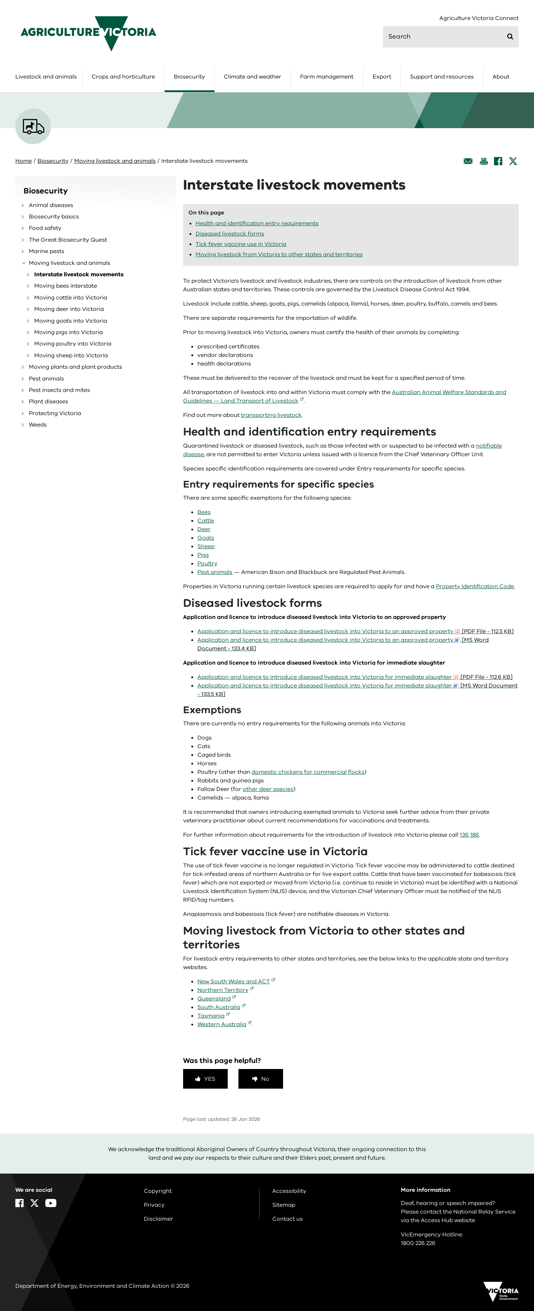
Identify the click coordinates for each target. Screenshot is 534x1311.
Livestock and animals (46, 77)
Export (382, 77)
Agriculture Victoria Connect (479, 18)
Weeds (38, 425)
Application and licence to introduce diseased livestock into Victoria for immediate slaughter (355, 677)
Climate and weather (252, 77)
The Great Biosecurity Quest (68, 240)
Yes (209, 1079)
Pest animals (46, 379)
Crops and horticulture (123, 77)
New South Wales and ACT (233, 981)
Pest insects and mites (59, 390)
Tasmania (211, 1016)
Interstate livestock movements (79, 274)
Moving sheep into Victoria (71, 355)
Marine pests (46, 251)
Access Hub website (448, 1220)
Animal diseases (51, 205)
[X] (513, 161)
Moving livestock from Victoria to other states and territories (279, 254)
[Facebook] (498, 161)
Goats (205, 538)
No (265, 1079)
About (501, 77)
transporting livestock (271, 415)
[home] (88, 33)
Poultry (207, 564)
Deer (204, 529)
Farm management (326, 77)
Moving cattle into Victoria (70, 298)
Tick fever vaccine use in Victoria (241, 244)
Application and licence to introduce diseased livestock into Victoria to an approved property (355, 631)
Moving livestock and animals (115, 161)
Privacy (154, 1205)
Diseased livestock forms (230, 234)
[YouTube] (50, 1203)
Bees (204, 512)
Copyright (158, 1191)
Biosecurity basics (54, 217)
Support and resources (442, 77)
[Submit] (510, 36)
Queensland (214, 999)
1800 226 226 (418, 1243)
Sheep (206, 546)
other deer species (268, 789)
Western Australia (221, 1024)
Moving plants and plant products (75, 367)
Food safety (45, 228)
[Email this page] (468, 161)
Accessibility (289, 1191)
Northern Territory (222, 990)
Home (23, 161)
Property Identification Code (475, 586)
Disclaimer (158, 1219)
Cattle (205, 521)
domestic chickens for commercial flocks (308, 772)
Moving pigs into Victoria (68, 332)
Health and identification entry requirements (257, 223)
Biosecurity (189, 77)
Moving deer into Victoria (69, 309)
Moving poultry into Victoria (72, 344)
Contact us (287, 1219)
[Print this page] (484, 161)
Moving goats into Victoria (70, 321)
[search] (451, 36)
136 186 (469, 835)
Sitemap (283, 1205)
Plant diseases (48, 401)
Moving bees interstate (65, 286)
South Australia (218, 1007)
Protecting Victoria (55, 413)
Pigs (203, 555)
